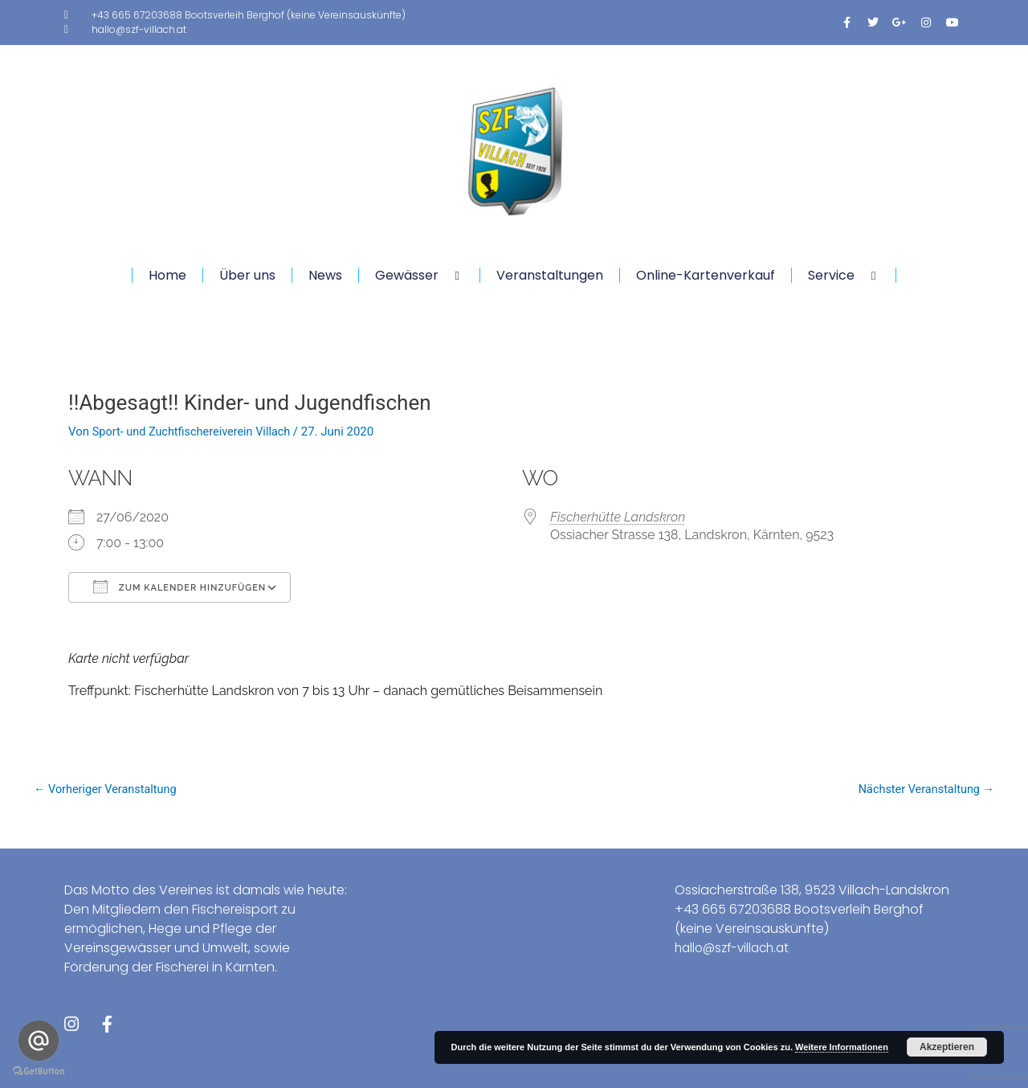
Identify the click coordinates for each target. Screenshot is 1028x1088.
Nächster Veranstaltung (923, 789)
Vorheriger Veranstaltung (108, 789)
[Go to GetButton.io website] (38, 1071)
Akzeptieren (947, 1047)
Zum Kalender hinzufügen (179, 586)
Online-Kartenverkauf (705, 275)
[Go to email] (38, 1041)
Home (167, 275)
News (325, 275)
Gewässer (419, 275)
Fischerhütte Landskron (617, 517)
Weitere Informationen (841, 1047)
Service (843, 275)
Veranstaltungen (549, 275)
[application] (445, 275)
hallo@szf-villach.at (736, 947)
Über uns (247, 275)
